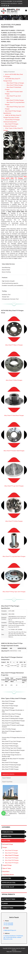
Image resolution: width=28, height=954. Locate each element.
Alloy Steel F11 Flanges (12, 855)
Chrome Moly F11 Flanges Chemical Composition (11, 121)
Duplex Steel (6, 878)
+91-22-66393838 (17, 1)
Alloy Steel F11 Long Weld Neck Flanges (14, 556)
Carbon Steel (6, 836)
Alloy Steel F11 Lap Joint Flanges (14, 486)
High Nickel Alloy (8, 887)
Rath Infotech (17, 951)
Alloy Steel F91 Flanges (11, 862)
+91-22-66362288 (7, 1)
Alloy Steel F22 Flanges (12, 860)
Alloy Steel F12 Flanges (11, 858)
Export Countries (7, 781)
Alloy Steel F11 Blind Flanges (15, 85)
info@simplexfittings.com (10, 930)
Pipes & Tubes (6, 868)
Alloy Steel (6, 840)
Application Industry (8, 774)
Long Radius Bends (8, 874)
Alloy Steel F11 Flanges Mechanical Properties (10, 125)
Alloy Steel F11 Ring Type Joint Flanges (14, 591)
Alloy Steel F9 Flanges (11, 853)
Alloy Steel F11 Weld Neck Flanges (14, 415)
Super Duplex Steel (9, 882)
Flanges (4, 847)
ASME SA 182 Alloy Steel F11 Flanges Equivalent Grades (12, 116)
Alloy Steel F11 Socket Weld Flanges (14, 450)
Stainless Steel (7, 832)
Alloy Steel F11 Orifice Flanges (15, 100)
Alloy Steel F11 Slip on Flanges (15, 83)
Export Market (6, 778)
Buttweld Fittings (7, 844)
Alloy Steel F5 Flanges (11, 850)
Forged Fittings (7, 865)
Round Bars (5, 871)
